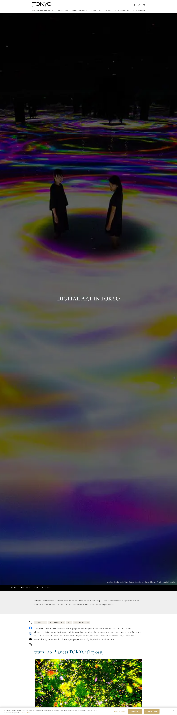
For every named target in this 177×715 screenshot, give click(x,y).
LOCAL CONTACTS (121, 10)
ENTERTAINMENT (87, 622)
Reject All (134, 712)
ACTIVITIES (41, 622)
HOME (13, 588)
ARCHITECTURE (59, 622)
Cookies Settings (119, 712)
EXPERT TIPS (96, 10)
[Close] (173, 712)
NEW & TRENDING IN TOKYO (41, 10)
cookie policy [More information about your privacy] (25, 714)
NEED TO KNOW (139, 10)
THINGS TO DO (61, 10)
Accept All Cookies (151, 712)
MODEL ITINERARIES (79, 10)
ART (73, 622)
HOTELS (108, 10)
